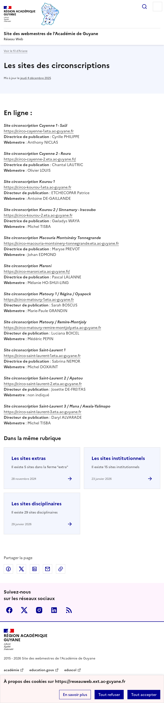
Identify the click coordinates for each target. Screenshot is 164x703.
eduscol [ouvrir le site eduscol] (70, 670)
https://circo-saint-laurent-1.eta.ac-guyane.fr (42, 355)
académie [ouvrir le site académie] (11, 670)
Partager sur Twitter (21, 569)
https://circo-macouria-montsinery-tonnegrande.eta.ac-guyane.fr (61, 243)
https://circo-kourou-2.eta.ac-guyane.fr (38, 215)
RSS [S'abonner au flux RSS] (69, 610)
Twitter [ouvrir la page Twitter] (24, 610)
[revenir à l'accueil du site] (82, 33)
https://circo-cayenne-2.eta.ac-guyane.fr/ (40, 159)
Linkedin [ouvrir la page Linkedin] (54, 610)
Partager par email (47, 569)
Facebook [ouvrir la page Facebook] (9, 610)
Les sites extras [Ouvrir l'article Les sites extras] (28, 458)
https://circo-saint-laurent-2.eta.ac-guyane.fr (43, 383)
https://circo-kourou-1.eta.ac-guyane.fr (37, 187)
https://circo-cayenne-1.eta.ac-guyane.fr (39, 131)
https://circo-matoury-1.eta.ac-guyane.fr (39, 299)
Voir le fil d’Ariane (15, 51)
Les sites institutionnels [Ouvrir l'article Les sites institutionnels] (118, 458)
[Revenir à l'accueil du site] (26, 639)
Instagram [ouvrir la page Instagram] (39, 610)
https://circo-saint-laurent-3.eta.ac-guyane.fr (42, 412)
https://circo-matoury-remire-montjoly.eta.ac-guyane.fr (52, 327)
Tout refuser (109, 694)
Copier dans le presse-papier (60, 569)
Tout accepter (144, 694)
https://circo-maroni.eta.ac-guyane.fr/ (37, 271)
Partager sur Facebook (8, 569)
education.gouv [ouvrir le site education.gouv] (41, 670)
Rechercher (144, 6)
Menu (157, 6)
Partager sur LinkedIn (34, 569)
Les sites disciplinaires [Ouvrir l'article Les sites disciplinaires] (36, 503)
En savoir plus (75, 694)
